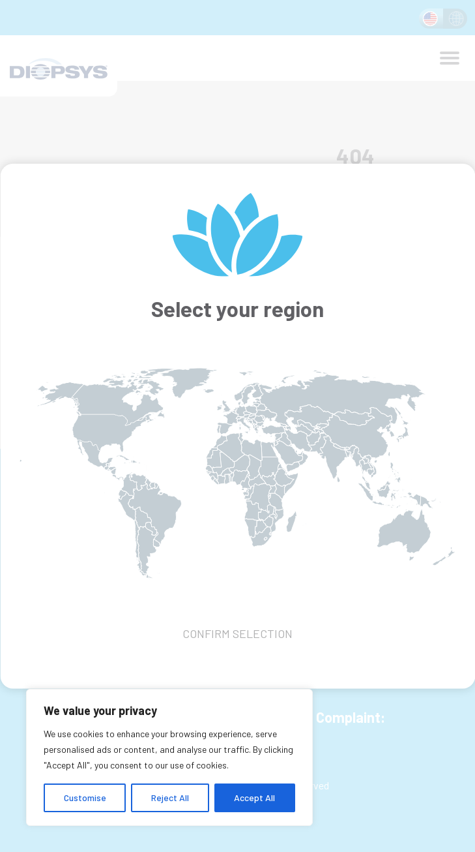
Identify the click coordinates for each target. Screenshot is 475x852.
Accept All (254, 797)
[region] (169, 757)
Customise (85, 797)
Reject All (170, 797)
